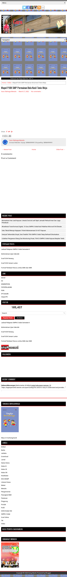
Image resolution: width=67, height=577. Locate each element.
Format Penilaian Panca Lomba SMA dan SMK (16, 268)
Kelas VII (4, 469)
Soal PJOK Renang (7, 258)
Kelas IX (4, 466)
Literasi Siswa (6, 482)
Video (9, 83)
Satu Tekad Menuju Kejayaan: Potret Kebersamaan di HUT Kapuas (24, 230)
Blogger (48, 573)
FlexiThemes (11, 575)
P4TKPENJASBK (6, 287)
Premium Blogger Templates (43, 575)
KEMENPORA (5, 284)
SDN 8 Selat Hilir (6, 511)
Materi (3, 485)
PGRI (2, 290)
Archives (20, 318)
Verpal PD (4, 297)
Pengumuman (5, 492)
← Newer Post (6, 149)
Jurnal (3, 460)
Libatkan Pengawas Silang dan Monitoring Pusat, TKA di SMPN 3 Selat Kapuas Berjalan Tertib (33, 238)
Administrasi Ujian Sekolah (10, 254)
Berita (3, 450)
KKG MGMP (5, 479)
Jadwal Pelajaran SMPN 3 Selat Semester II (15, 249)
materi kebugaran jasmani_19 (41, 385)
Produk (3, 504)
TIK (2, 520)
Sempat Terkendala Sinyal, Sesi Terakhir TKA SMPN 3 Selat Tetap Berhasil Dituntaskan (30, 234)
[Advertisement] (33, 59)
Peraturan (4, 498)
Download (4, 456)
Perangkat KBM (6, 495)
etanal (3, 278)
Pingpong (4, 501)
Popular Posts (8, 318)
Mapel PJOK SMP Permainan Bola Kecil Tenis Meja (24, 87)
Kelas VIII (4, 472)
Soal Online (5, 517)
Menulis (3, 488)
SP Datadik (5, 294)
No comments (36, 91)
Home (4, 83)
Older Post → (60, 149)
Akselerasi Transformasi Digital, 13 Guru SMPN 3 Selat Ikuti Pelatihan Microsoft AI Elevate (32, 226)
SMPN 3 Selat (5, 514)
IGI (2, 281)
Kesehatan (4, 476)
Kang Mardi (32, 573)
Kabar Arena (5, 463)
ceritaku (4, 453)
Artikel (3, 447)
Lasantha (30, 575)
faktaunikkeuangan (8, 385)
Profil (3, 508)
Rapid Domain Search (60, 575)
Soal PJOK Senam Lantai (9, 263)
